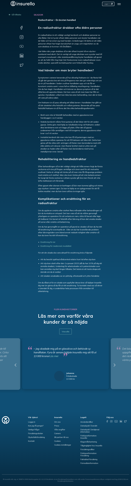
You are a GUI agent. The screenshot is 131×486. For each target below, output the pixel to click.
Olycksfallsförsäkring (36, 437)
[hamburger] (119, 4)
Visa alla (65, 331)
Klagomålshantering (88, 442)
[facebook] (21, 28)
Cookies (57, 441)
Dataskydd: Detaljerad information (89, 430)
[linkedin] (21, 56)
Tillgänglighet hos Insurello (91, 445)
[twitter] (21, 65)
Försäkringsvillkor (87, 449)
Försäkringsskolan (35, 433)
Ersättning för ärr (47, 242)
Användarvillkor (86, 422)
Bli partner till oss (61, 437)
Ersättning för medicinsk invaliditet (55, 246)
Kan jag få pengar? (36, 426)
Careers (57, 433)
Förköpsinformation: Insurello (88, 437)
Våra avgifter (59, 429)
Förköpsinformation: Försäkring (88, 454)
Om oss (57, 422)
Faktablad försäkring (88, 459)
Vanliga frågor (34, 429)
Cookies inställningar (62, 445)
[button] (16, 366)
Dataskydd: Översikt (88, 426)
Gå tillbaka (16, 14)
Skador (38, 14)
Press (56, 426)
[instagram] (21, 37)
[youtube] (21, 46)
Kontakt (31, 441)
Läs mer (54, 356)
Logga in (31, 422)
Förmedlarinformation (89, 463)
